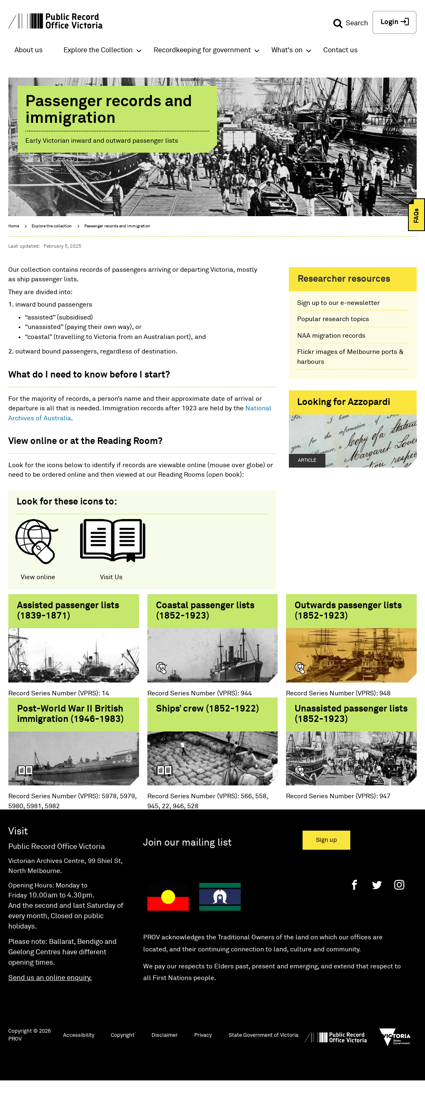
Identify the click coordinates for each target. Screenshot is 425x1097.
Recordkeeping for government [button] (202, 50)
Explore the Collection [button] (98, 50)
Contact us (340, 50)
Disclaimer (164, 1050)
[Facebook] (354, 900)
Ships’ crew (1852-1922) (207, 716)
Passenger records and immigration (117, 226)
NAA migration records (331, 335)
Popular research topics (333, 319)
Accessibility (78, 1050)
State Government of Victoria (263, 1050)
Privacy (203, 1050)
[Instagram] (399, 900)
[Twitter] (377, 900)
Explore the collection (52, 226)
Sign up (326, 855)
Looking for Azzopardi (343, 402)
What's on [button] (287, 50)
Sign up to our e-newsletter (338, 303)
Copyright (122, 1050)
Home (13, 226)
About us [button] (29, 50)
